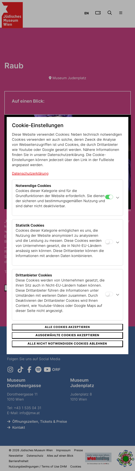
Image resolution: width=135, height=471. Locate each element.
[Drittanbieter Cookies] (109, 294)
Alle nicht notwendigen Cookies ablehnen (67, 343)
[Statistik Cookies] (109, 242)
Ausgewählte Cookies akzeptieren (67, 335)
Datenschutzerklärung (30, 173)
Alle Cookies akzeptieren (67, 327)
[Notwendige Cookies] (109, 197)
